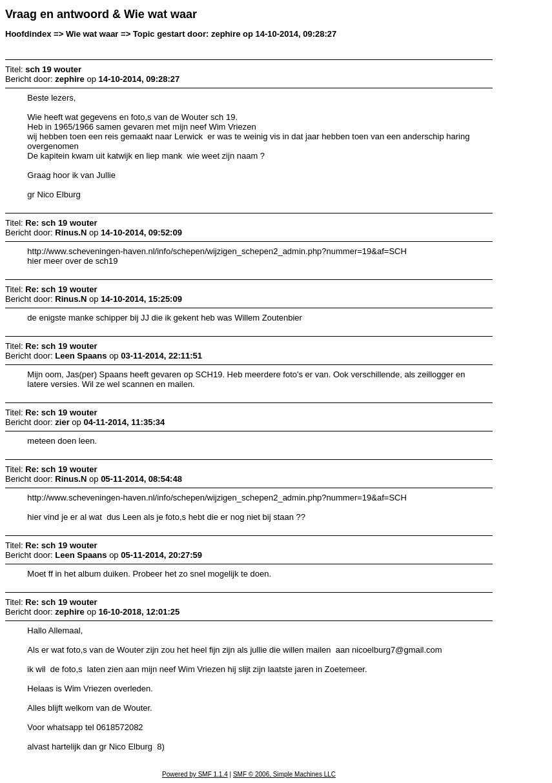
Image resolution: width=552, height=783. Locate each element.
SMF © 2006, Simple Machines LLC (284, 774)
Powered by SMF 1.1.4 (195, 774)
